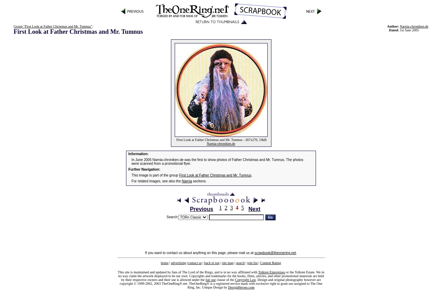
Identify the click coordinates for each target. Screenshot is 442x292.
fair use (210, 280)
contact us (195, 263)
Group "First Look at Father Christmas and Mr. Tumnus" (53, 26)
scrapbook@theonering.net (275, 253)
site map (228, 263)
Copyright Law (245, 280)
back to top (211, 263)
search (240, 263)
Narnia (187, 181)
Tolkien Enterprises (271, 272)
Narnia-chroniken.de (221, 143)
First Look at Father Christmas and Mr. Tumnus (215, 175)
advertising (178, 263)
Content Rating (270, 263)
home (165, 263)
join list (252, 263)
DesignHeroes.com (241, 287)
